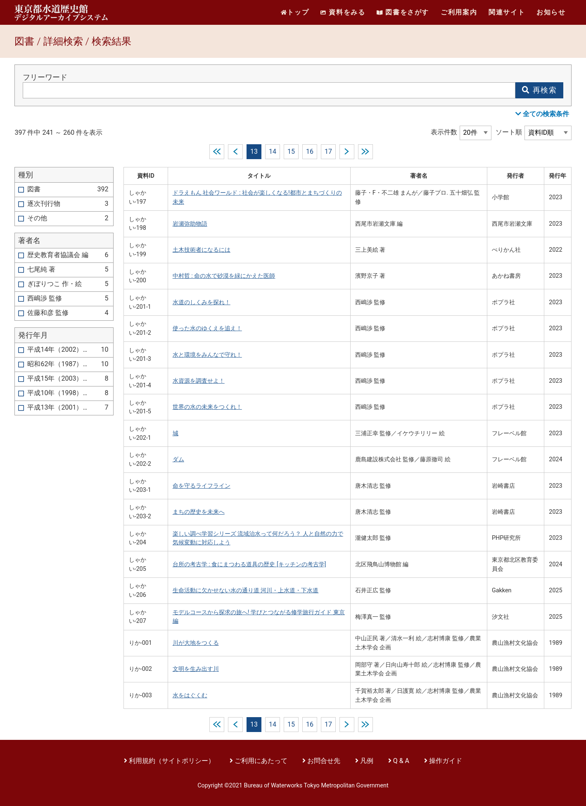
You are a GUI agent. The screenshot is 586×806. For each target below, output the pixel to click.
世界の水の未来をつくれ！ (207, 406)
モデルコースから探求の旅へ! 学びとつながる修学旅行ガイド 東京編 (259, 617)
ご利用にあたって (262, 761)
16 (309, 151)
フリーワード (45, 77)
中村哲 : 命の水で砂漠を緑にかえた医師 (224, 275)
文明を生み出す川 (196, 668)
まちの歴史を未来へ (199, 511)
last (365, 151)
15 (291, 151)
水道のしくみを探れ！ (201, 302)
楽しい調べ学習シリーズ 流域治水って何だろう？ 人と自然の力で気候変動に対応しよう (258, 538)
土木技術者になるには (201, 249)
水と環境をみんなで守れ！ (207, 354)
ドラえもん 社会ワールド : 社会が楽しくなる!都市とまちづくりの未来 (257, 197)
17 (328, 151)
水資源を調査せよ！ (199, 380)
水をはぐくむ (190, 695)
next (346, 151)
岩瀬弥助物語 (190, 223)
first (216, 151)
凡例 (366, 761)
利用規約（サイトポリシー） (172, 761)
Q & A (401, 761)
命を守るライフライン (201, 485)
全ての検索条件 (542, 114)
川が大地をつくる (196, 642)
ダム (178, 459)
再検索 (539, 90)
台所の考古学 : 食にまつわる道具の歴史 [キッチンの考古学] (249, 564)
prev (235, 151)
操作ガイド (445, 761)
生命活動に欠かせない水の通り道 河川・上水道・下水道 (246, 590)
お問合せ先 (323, 761)
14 (272, 151)
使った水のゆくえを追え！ (207, 328)
